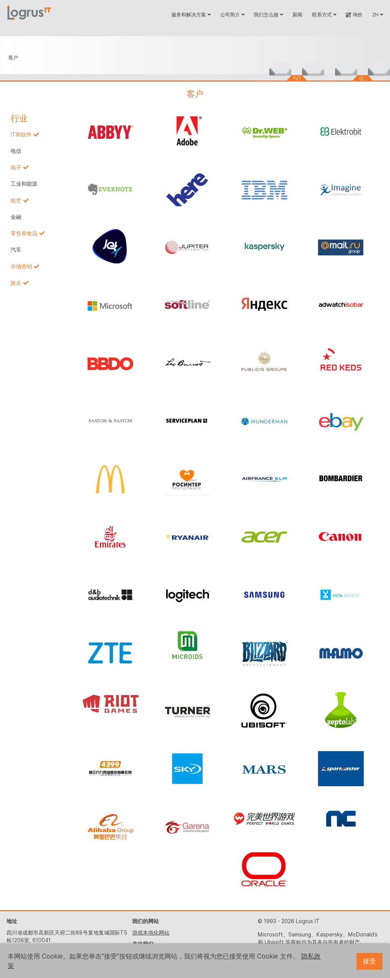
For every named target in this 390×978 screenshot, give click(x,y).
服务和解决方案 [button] (191, 14)
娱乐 (16, 283)
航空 (16, 201)
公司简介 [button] (232, 14)
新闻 (297, 14)
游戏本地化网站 (150, 933)
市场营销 (21, 266)
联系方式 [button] (324, 14)
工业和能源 (24, 184)
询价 (354, 14)
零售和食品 (24, 233)
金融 (16, 217)
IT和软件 (21, 135)
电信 (16, 151)
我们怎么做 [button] (268, 14)
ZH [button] (377, 14)
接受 (369, 961)
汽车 (16, 250)
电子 (16, 167)
